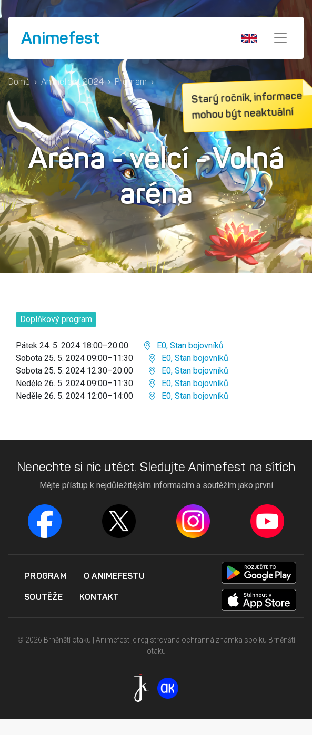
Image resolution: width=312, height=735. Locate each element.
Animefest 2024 (72, 82)
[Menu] (280, 37)
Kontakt (99, 597)
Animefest (60, 37)
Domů (19, 82)
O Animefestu (114, 576)
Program (131, 82)
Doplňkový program (56, 319)
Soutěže (43, 597)
